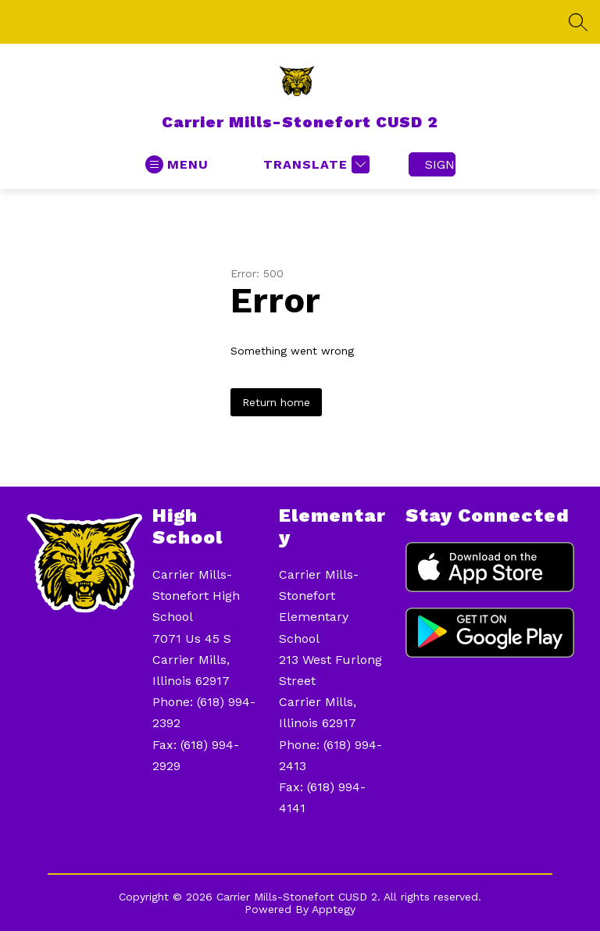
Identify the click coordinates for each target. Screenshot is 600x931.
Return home (276, 402)
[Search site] (578, 21)
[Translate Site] (314, 164)
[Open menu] (177, 164)
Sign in (440, 164)
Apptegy (333, 909)
